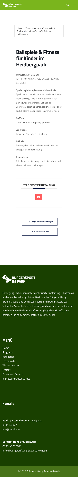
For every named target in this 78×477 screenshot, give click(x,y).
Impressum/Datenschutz (16, 379)
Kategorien (8, 357)
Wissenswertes (10, 365)
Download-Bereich (12, 374)
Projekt (6, 370)
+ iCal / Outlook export (40, 231)
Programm (8, 352)
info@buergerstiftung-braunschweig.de (24, 450)
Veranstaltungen (32, 28)
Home (20, 28)
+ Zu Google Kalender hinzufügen (40, 221)
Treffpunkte (8, 361)
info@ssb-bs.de (11, 429)
